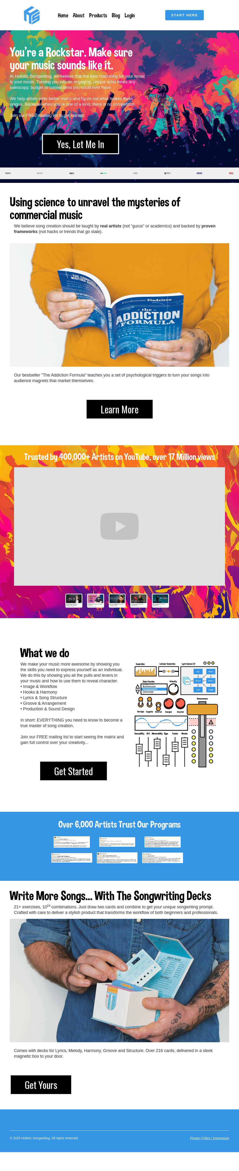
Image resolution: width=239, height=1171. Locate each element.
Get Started (73, 771)
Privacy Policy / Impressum (209, 1138)
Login (130, 15)
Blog (116, 15)
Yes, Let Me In (80, 144)
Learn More (120, 409)
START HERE (184, 15)
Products (98, 15)
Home (63, 15)
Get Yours (41, 1085)
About (78, 15)
